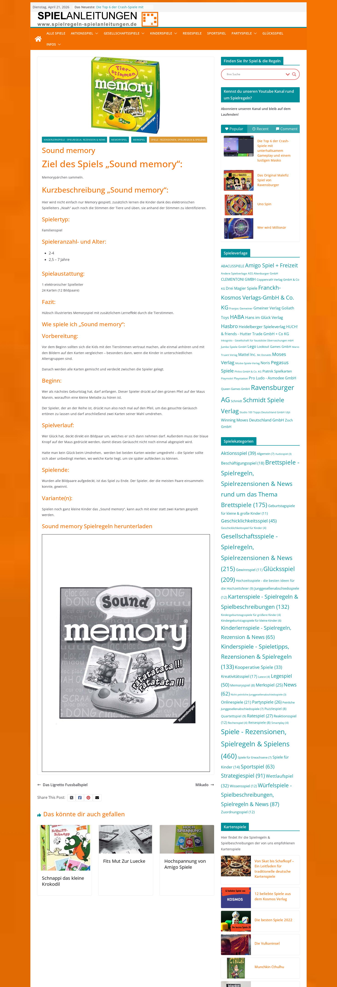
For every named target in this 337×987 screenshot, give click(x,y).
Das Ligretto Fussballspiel (62, 784)
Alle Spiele (55, 33)
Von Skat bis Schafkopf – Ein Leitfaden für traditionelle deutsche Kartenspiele (274, 869)
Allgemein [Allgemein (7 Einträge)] (265, 454)
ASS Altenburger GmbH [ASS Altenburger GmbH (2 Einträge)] (263, 273)
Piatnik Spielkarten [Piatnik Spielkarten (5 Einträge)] (277, 371)
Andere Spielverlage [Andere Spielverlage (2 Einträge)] (234, 273)
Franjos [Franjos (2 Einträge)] (234, 308)
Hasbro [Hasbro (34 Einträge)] (229, 326)
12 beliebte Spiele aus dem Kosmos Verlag (273, 896)
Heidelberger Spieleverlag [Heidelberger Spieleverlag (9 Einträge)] (262, 326)
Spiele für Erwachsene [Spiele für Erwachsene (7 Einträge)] (255, 757)
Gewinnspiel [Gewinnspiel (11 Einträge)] (249, 569)
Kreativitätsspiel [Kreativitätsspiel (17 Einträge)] (239, 676)
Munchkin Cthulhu (269, 966)
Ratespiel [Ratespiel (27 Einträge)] (260, 716)
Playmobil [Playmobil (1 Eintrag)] (227, 378)
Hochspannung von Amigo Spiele (185, 864)
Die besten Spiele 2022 (273, 920)
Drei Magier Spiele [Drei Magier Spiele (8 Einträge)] (241, 288)
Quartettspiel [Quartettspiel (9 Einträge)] (233, 716)
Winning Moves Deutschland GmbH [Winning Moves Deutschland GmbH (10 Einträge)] (252, 420)
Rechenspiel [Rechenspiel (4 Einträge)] (237, 722)
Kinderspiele (161, 33)
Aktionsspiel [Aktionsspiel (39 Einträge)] (238, 453)
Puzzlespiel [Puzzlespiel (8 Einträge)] (275, 709)
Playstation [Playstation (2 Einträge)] (241, 378)
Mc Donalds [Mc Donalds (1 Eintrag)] (264, 355)
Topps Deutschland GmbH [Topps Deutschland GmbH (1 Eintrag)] (269, 412)
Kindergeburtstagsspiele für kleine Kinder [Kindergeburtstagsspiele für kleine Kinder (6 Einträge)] (251, 620)
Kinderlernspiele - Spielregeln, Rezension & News (74, 139)
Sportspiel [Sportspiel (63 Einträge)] (257, 766)
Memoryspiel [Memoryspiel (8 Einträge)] (242, 685)
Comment (287, 128)
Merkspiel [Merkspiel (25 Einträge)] (269, 685)
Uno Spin (264, 204)
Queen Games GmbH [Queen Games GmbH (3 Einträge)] (235, 389)
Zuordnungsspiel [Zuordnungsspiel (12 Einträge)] (238, 812)
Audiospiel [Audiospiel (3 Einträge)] (283, 454)
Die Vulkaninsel (267, 943)
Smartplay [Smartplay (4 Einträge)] (280, 722)
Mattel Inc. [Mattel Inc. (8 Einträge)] (247, 354)
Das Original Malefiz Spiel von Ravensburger (273, 180)
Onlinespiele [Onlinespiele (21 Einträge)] (236, 702)
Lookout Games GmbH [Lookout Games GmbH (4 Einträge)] (274, 346)
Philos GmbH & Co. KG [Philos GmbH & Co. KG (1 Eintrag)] (248, 371)
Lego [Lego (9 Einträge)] (251, 346)
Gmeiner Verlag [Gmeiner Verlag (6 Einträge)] (267, 308)
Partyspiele (242, 33)
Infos (51, 44)
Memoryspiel (119, 139)
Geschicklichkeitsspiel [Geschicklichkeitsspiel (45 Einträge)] (249, 520)
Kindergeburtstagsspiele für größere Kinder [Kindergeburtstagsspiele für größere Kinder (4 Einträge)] (251, 615)
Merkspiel (139, 139)
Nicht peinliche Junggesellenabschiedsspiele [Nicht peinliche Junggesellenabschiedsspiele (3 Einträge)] (258, 694)
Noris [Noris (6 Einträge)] (265, 362)
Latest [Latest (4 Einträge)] (264, 676)
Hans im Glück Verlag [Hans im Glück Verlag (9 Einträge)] (264, 317)
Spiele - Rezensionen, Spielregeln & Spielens (178, 139)
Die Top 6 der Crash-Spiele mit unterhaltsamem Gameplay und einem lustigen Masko (274, 150)
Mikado (204, 784)
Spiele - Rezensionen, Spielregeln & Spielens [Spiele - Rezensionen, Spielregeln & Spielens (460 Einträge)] (255, 744)
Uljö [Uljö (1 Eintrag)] (287, 412)
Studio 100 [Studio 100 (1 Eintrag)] (246, 412)
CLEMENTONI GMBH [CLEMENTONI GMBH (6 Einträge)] (238, 279)
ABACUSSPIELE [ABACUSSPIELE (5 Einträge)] (232, 266)
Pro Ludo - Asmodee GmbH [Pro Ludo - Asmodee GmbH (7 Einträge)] (272, 378)
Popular (234, 128)
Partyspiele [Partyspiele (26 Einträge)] (267, 702)
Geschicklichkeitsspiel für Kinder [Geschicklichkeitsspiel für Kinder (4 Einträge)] (243, 528)
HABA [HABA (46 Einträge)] (237, 316)
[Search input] (255, 74)
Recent (260, 128)
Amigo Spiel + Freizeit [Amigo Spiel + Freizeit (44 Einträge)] (271, 265)
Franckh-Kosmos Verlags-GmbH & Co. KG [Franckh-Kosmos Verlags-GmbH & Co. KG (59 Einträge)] (257, 297)
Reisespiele (192, 33)
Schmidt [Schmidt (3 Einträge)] (236, 401)
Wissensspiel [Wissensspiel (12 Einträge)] (243, 786)
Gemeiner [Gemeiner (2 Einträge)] (246, 308)
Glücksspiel (272, 33)
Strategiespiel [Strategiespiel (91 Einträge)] (243, 775)
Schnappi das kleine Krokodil (63, 881)
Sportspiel (216, 33)
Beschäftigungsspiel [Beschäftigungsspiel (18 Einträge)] (242, 463)
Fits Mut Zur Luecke (124, 861)
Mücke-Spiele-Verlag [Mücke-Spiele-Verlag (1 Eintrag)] (247, 363)
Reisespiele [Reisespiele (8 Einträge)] (259, 722)
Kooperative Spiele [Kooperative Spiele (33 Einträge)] (258, 667)
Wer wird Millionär (271, 227)
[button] (95, 33)
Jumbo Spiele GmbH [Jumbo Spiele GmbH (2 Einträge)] (234, 347)
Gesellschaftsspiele (121, 33)
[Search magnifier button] (294, 74)
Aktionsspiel (82, 33)
